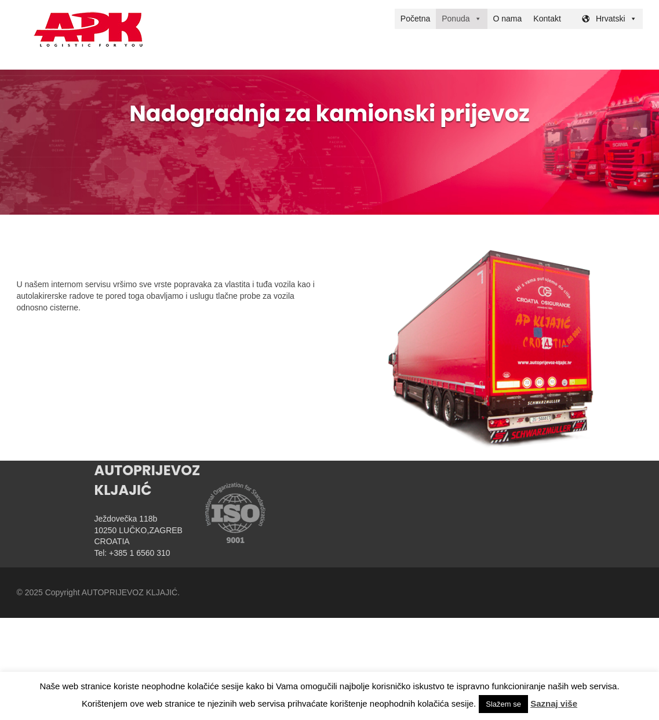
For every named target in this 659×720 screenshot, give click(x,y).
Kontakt (546, 18)
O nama (507, 18)
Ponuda (455, 18)
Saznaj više (553, 703)
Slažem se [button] (503, 704)
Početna (415, 18)
